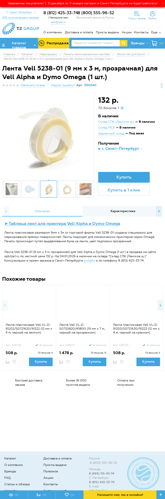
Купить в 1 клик (124, 190)
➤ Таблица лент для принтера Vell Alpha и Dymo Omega (62, 223)
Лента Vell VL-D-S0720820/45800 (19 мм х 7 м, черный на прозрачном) (82, 328)
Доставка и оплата (79, 32)
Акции (127, 32)
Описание (42, 211)
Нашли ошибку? (63, 85)
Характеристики (122, 211)
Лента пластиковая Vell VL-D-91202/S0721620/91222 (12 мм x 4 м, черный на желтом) (29, 328)
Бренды (10, 471)
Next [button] (159, 211)
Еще (154, 32)
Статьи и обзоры (17, 484)
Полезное (50, 471)
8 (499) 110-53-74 (101, 473)
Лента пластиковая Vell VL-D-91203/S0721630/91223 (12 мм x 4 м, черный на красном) (136, 328)
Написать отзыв (33, 85)
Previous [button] (6, 211)
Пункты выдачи (107, 32)
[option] (48, 137)
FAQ (7, 478)
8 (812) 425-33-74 (60, 12)
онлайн (89, 260)
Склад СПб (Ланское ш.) (116, 122)
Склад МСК (106, 127)
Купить (123, 177)
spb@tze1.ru (58, 22)
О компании (52, 32)
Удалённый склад (111, 133)
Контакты (141, 32)
